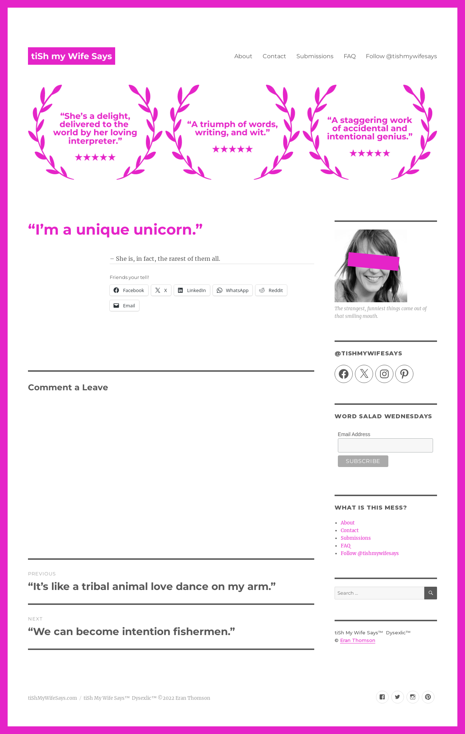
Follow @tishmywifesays (401, 56)
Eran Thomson (357, 640)
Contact (274, 56)
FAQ (350, 56)
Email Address (354, 434)
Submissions (314, 56)
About (243, 56)
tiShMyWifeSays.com (52, 698)
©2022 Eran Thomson (183, 698)
